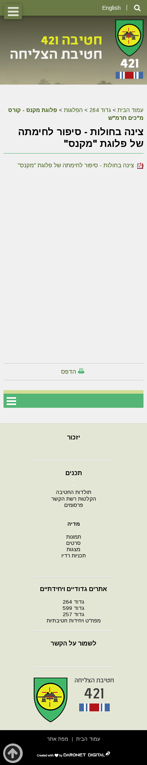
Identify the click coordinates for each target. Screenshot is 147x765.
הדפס (68, 371)
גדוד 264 (100, 110)
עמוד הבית (130, 110)
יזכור (73, 437)
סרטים (73, 543)
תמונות (73, 537)
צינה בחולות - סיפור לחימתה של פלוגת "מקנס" (80, 165)
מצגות (73, 549)
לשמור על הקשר (73, 643)
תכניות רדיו (74, 556)
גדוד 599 (73, 608)
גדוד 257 (73, 614)
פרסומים (73, 505)
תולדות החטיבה (73, 492)
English (111, 7)
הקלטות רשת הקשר (73, 499)
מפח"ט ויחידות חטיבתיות (74, 621)
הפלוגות (73, 110)
